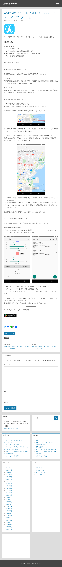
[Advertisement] (16, 546)
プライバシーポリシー (42, 456)
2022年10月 (9, 481)
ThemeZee (38, 563)
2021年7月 (9, 486)
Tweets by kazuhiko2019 (11, 428)
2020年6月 (9, 509)
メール (6, 397)
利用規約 (38, 454)
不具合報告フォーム (41, 447)
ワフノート (39, 475)
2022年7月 (9, 484)
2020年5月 (9, 511)
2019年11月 (9, 520)
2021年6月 (9, 488)
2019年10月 (9, 522)
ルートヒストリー (9, 334)
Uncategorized (40, 470)
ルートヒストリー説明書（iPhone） (46, 449)
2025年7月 (9, 470)
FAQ (37, 440)
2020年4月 (9, 513)
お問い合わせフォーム (42, 445)
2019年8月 (9, 527)
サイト (6, 402)
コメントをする (20, 21)
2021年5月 (9, 490)
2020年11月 (9, 497)
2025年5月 (9, 475)
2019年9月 (9, 525)
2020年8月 (9, 504)
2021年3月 (9, 493)
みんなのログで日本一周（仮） (45, 442)
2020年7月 (9, 506)
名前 (5, 391)
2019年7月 (9, 529)
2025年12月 (9, 468)
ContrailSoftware (10, 3)
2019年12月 (9, 518)
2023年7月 (9, 479)
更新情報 (7, 338)
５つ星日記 (39, 468)
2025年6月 (9, 472)
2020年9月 (9, 502)
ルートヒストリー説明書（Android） (46, 451)
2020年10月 (9, 500)
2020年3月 (9, 515)
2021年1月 (9, 495)
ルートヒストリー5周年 (13, 456)
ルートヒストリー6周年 (13, 445)
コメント (7, 365)
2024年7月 (9, 477)
